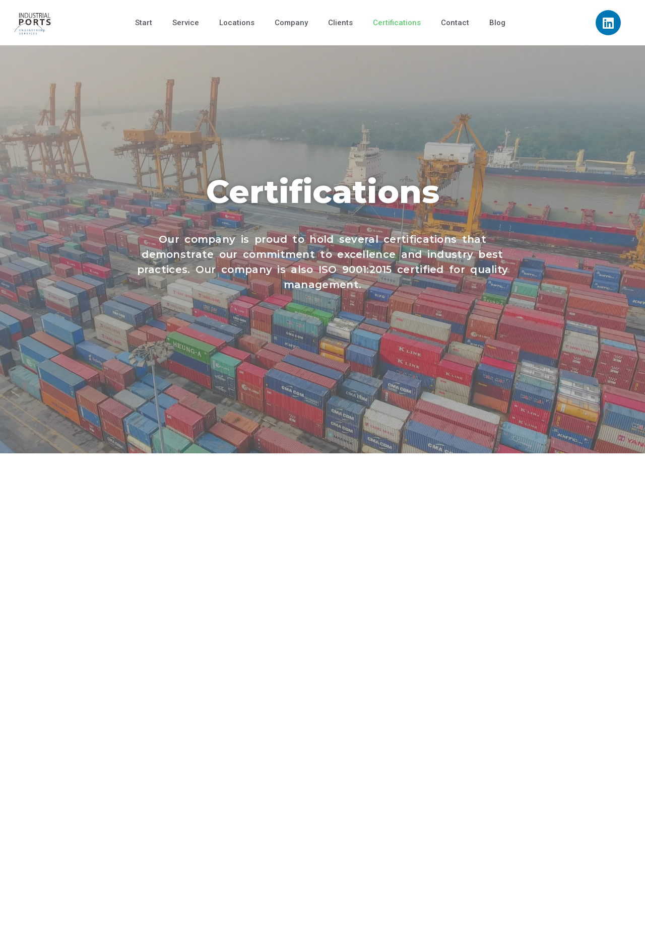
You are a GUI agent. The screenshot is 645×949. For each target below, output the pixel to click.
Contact (455, 22)
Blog (497, 22)
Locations (236, 22)
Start (143, 22)
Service (185, 22)
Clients (340, 22)
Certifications (397, 22)
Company (291, 22)
